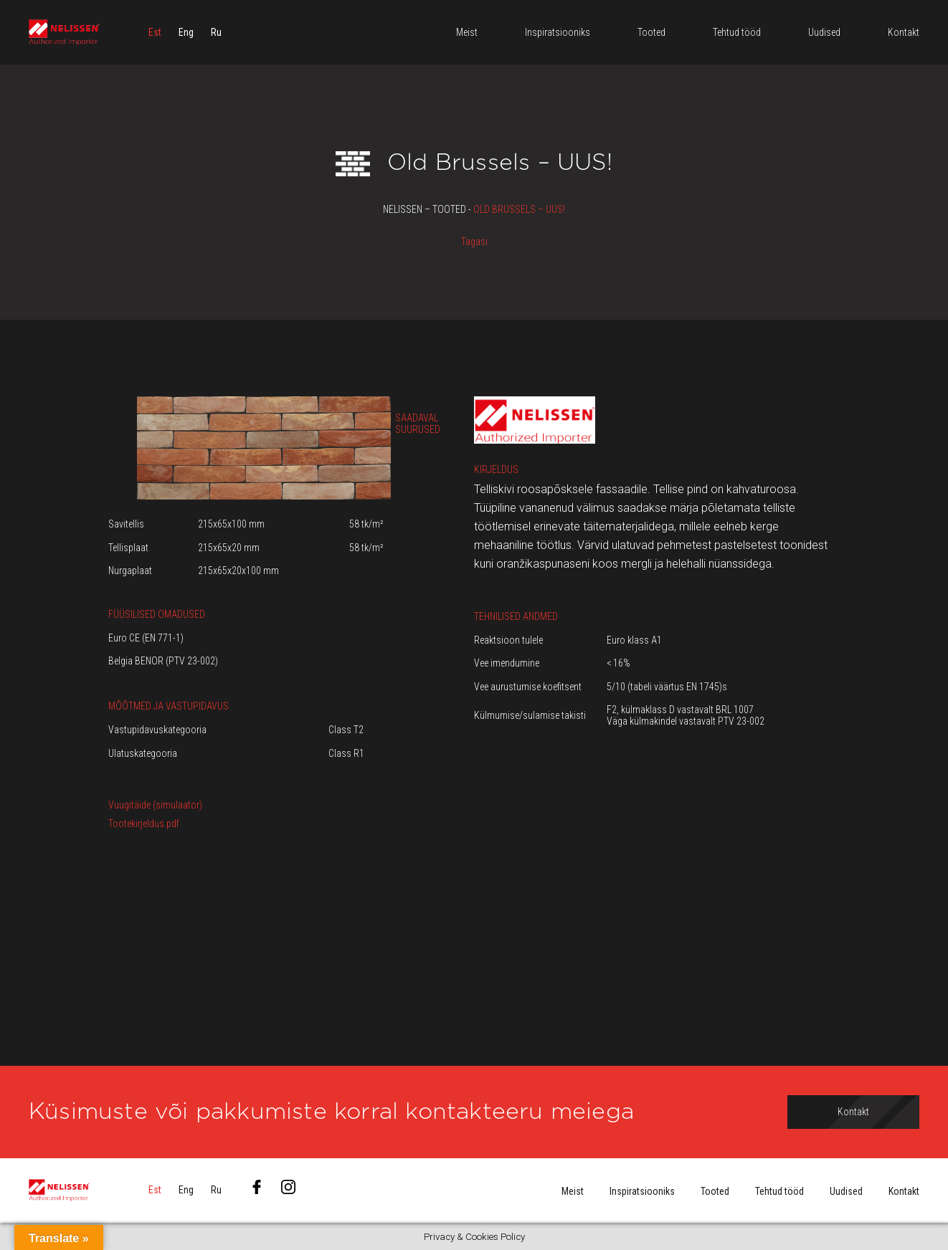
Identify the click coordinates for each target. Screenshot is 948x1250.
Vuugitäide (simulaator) (155, 805)
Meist (572, 1191)
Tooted (715, 1191)
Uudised (846, 1191)
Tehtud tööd (779, 1191)
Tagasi (474, 241)
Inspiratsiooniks (642, 1191)
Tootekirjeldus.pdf (143, 823)
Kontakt (903, 1191)
